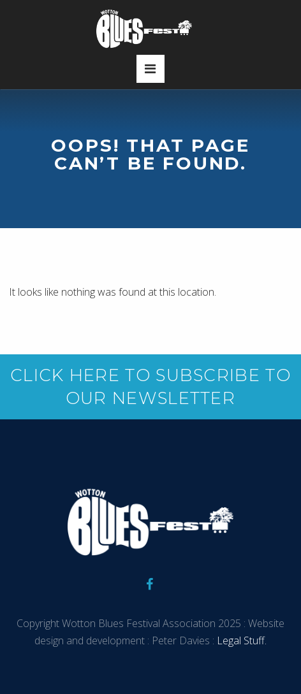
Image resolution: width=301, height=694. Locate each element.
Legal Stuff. (240, 640)
